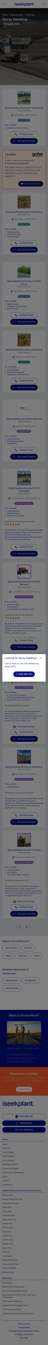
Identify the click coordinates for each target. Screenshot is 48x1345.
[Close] (41, 657)
